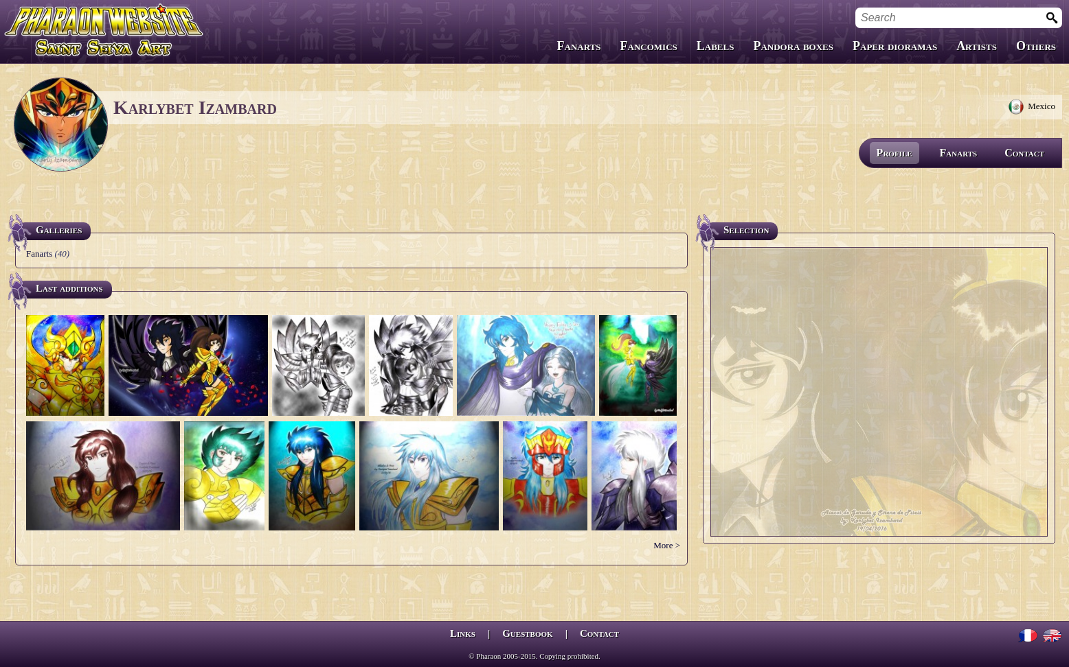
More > (666, 545)
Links (462, 633)
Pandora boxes (793, 46)
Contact (1024, 153)
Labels (715, 46)
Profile (894, 153)
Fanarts (579, 46)
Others (1036, 46)
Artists (976, 46)
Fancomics (648, 46)
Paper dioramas (895, 46)
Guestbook (527, 633)
